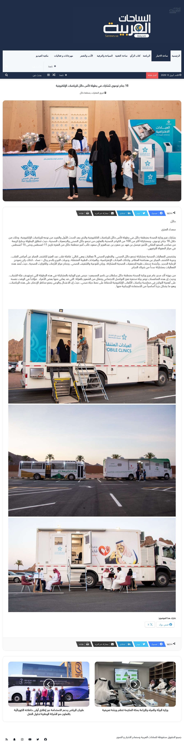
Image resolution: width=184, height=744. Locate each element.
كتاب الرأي (135, 55)
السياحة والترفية (105, 55)
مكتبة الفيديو (42, 55)
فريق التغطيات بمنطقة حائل (92, 93)
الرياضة (146, 55)
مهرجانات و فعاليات (63, 55)
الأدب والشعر (86, 55)
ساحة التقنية (121, 55)
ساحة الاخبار (162, 55)
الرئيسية (176, 55)
